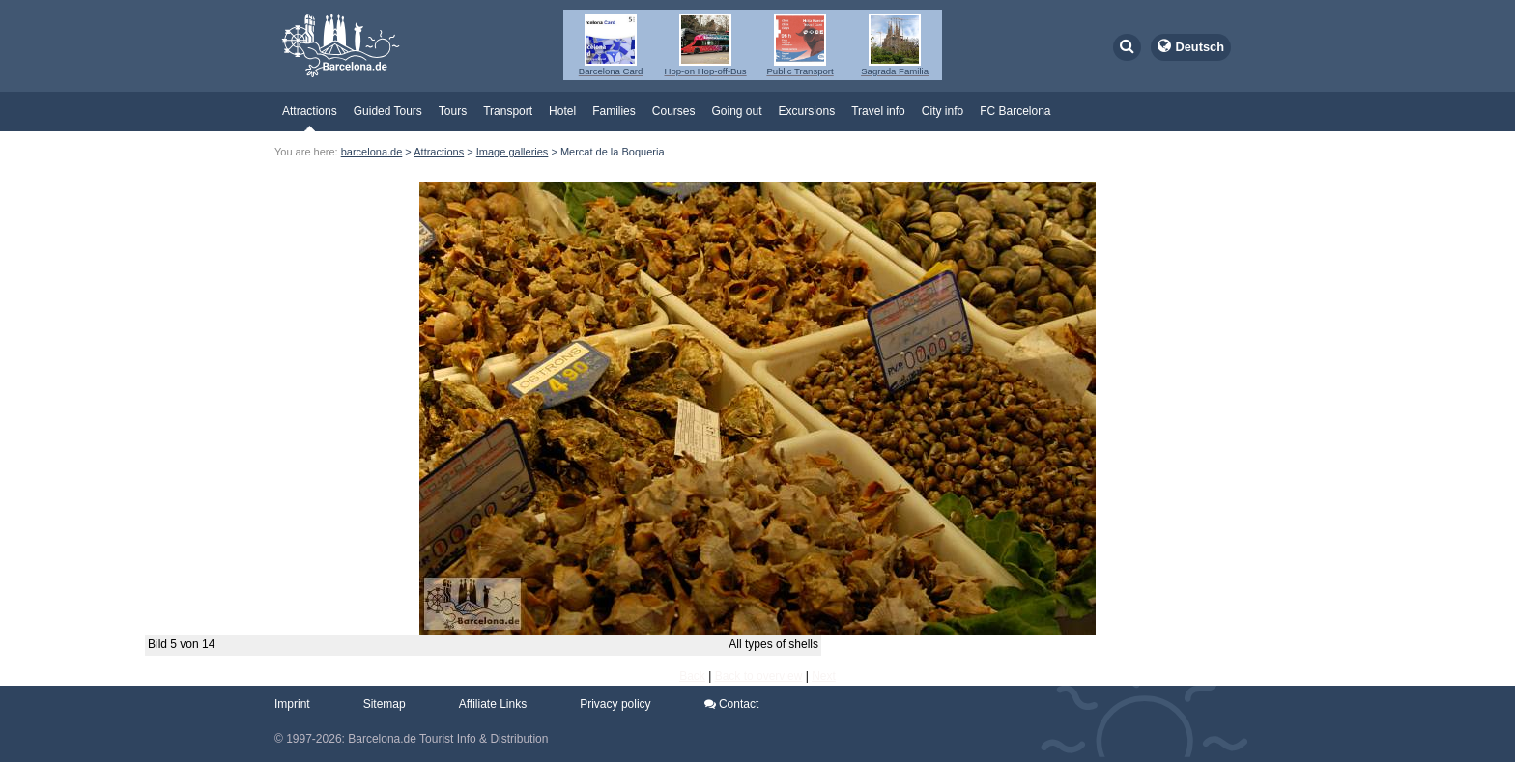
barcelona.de (372, 151)
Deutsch (1200, 47)
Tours (453, 111)
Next (824, 676)
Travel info (878, 111)
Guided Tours (388, 111)
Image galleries (512, 151)
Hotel (562, 111)
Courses (674, 111)
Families (614, 111)
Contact (731, 704)
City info (942, 111)
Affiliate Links (493, 704)
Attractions (309, 111)
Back (692, 676)
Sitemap (384, 704)
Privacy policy (615, 704)
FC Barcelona (1015, 111)
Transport (507, 111)
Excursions (807, 111)
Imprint (292, 704)
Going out (736, 111)
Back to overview (759, 676)
